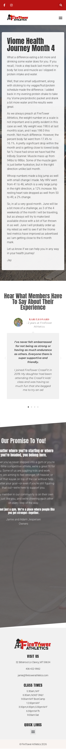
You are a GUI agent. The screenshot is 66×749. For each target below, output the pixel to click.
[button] (60, 5)
